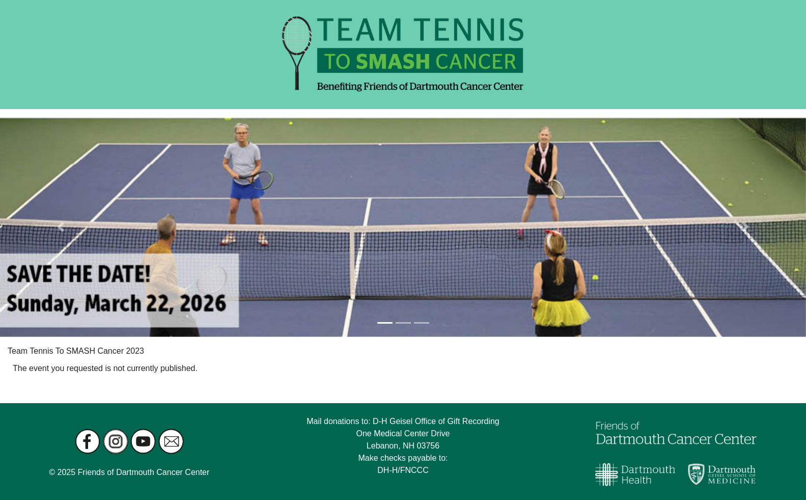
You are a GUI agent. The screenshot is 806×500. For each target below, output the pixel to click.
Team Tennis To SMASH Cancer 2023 (76, 351)
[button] (60, 227)
